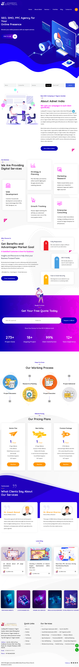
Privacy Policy (25, 663)
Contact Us (27, 644)
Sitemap (27, 641)
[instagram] (77, 663)
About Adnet (38, 9)
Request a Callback (69, 320)
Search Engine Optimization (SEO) (49, 629)
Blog (61, 9)
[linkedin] (75, 663)
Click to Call (10, 36)
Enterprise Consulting (60, 211)
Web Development (10, 193)
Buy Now (13, 464)
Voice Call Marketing (46, 641)
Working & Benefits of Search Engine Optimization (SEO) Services (38, 565)
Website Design (45, 635)
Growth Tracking (36, 206)
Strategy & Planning (34, 173)
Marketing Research (60, 177)
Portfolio (55, 9)
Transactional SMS (57, 641)
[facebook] (71, 663)
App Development (46, 638)
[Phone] (77, 650)
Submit (70, 85)
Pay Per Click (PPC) (64, 629)
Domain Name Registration (70, 641)
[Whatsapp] (77, 645)
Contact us (68, 9)
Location (9, 664)
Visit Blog (27, 635)
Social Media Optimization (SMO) (49, 632)
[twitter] (73, 663)
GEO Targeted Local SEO (65, 632)
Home (30, 9)
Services (46, 9)
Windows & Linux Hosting (47, 644)
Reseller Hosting (59, 644)
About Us (27, 629)
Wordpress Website (68, 635)
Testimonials (28, 638)
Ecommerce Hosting (69, 644)
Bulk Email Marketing (69, 638)
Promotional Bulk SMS (58, 638)
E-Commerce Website (56, 635)
